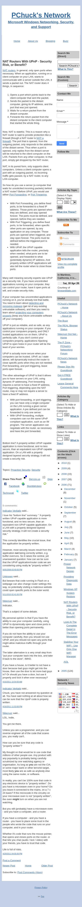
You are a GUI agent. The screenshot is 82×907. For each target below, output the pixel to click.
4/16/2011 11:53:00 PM (12, 707)
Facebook (14, 486)
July (66, 527)
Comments (67, 244)
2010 (64, 463)
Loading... (63, 688)
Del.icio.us (34, 479)
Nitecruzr (7, 601)
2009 (64, 468)
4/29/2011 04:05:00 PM (12, 854)
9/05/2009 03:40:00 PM (12, 570)
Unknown (8, 576)
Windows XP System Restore (71, 593)
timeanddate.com (67, 290)
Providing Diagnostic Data (71, 580)
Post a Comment (12, 860)
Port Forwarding (17, 194)
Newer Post (9, 865)
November (69, 498)
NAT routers (9, 70)
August (68, 521)
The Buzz (63, 320)
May (67, 538)
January (69, 559)
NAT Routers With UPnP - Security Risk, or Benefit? (27, 63)
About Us (33, 41)
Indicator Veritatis (12, 510)
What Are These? (66, 212)
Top (42, 896)
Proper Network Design (69, 568)
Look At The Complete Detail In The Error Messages (71, 629)
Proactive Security (20, 469)
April (67, 543)
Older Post (47, 865)
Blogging (50, 41)
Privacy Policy (41, 887)
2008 (64, 474)
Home (17, 41)
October (69, 507)
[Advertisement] (28, 52)
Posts (64, 238)
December (69, 489)
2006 (64, 484)
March (68, 549)
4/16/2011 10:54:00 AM (12, 682)
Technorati (8, 493)
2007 (64, 479)
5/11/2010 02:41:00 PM (12, 594)
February (69, 554)
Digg (50, 479)
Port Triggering (39, 194)
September (70, 512)
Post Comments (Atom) (30, 872)
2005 (64, 671)
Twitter (24, 493)
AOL (66, 661)
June (67, 532)
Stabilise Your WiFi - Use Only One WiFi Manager (71, 649)
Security (35, 469)
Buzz (65, 41)
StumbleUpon (34, 486)
